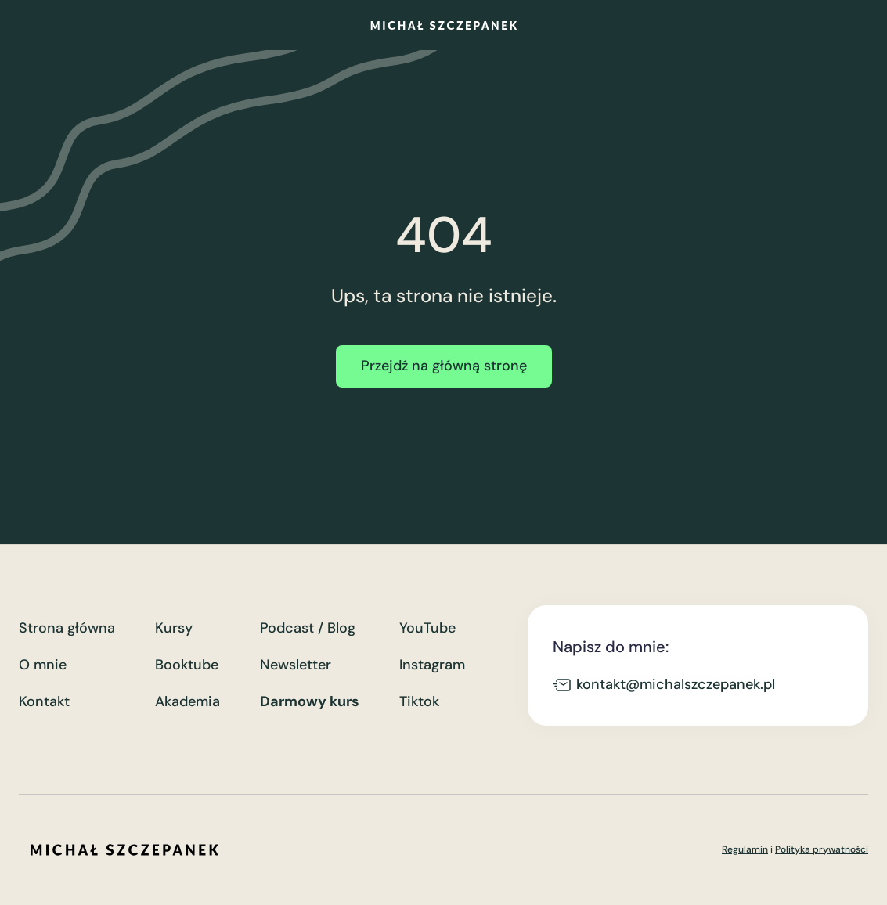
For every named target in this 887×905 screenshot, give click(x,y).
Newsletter (295, 665)
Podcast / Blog (307, 628)
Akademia (187, 702)
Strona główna (67, 628)
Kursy (174, 628)
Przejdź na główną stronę (444, 365)
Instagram (432, 665)
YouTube (427, 628)
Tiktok (419, 702)
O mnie (43, 665)
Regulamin (745, 849)
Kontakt (44, 702)
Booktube (186, 665)
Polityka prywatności (821, 849)
